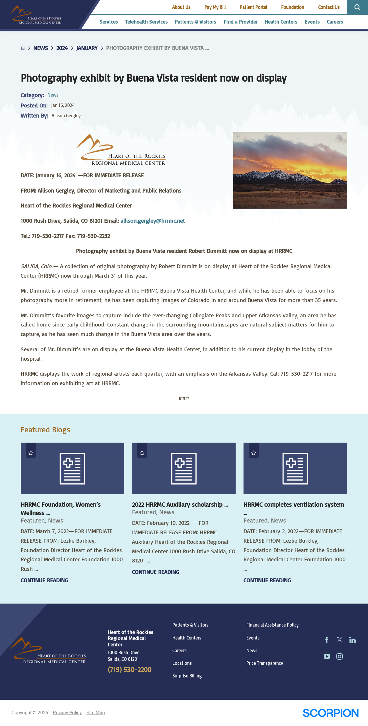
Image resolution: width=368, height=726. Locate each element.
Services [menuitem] (108, 21)
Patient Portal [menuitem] (253, 7)
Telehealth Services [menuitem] (146, 21)
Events (253, 638)
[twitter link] (339, 640)
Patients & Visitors (190, 625)
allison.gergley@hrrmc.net (152, 220)
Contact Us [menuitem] (329, 7)
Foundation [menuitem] (292, 7)
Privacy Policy (67, 712)
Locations (182, 663)
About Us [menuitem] (181, 7)
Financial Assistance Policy (272, 625)
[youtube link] (326, 656)
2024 (62, 48)
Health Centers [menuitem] (281, 21)
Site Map (96, 712)
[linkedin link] (352, 640)
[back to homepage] (23, 48)
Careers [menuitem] (335, 21)
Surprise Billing (187, 676)
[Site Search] (357, 7)
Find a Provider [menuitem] (241, 21)
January (86, 48)
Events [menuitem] (312, 21)
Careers (179, 650)
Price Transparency (264, 663)
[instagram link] (339, 656)
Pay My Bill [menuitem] (215, 7)
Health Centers (186, 638)
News (40, 48)
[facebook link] (326, 640)
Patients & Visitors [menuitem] (195, 21)
